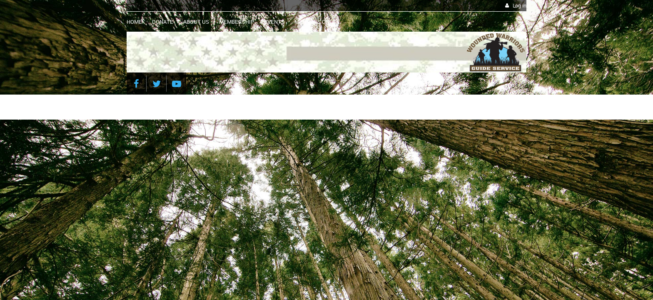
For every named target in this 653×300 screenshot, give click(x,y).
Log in (519, 5)
